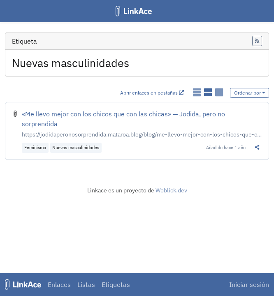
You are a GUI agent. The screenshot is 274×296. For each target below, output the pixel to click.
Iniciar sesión (249, 284)
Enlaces (59, 284)
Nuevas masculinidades (75, 147)
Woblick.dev (171, 190)
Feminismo (35, 147)
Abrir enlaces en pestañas (152, 93)
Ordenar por (249, 93)
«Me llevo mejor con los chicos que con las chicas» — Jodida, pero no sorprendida (123, 119)
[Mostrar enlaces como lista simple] (197, 92)
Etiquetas (116, 284)
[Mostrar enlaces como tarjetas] (219, 92)
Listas (86, 284)
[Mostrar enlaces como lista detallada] (209, 92)
